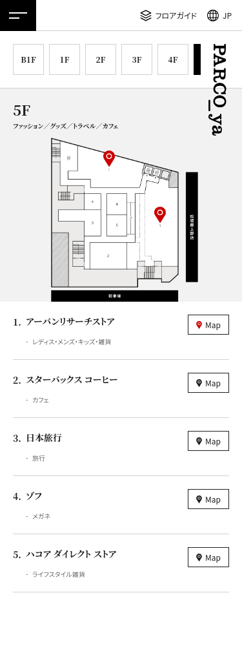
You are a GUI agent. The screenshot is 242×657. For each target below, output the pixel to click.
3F (137, 59)
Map (213, 324)
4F (173, 59)
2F (101, 59)
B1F (28, 59)
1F (65, 59)
